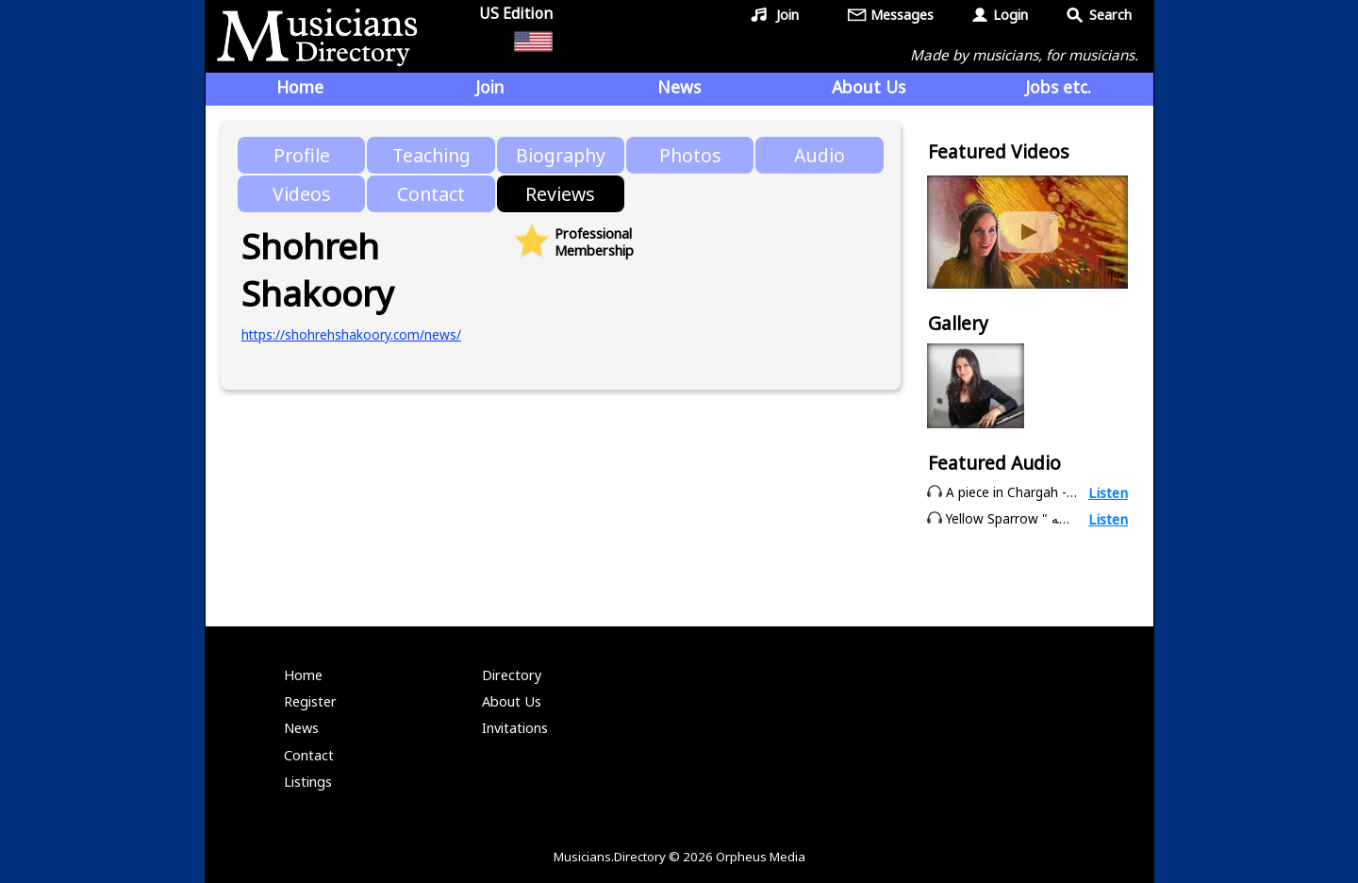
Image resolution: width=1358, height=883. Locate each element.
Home (299, 86)
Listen (1108, 492)
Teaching (431, 155)
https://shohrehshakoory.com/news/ (351, 334)
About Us (868, 86)
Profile (301, 155)
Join (787, 15)
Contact (431, 194)
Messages (902, 15)
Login (1010, 15)
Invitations (515, 728)
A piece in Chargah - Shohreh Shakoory (1064, 492)
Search (1110, 15)
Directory (511, 675)
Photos (690, 155)
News (679, 86)
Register (310, 701)
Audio (819, 155)
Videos (302, 194)
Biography (560, 155)
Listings (308, 782)
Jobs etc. (1058, 86)
